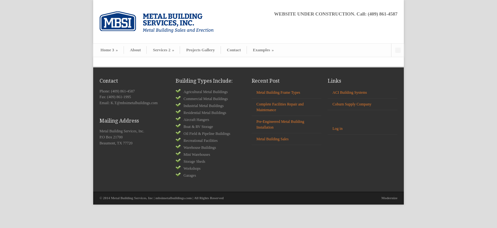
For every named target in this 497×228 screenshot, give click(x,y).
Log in (337, 128)
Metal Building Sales (272, 139)
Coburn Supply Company (351, 104)
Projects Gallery (200, 50)
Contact (234, 50)
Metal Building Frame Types (278, 92)
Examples (263, 50)
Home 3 (109, 50)
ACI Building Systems (349, 92)
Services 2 (163, 50)
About (135, 50)
